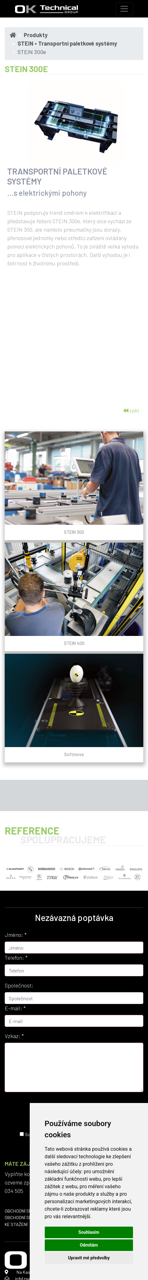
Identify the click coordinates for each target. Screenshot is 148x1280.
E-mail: (15, 1008)
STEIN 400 (74, 643)
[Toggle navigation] (124, 8)
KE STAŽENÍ (16, 1224)
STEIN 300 (74, 532)
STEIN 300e (32, 51)
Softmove (74, 754)
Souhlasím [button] (89, 1232)
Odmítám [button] (89, 1245)
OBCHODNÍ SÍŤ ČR (22, 1211)
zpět (131, 410)
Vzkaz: (14, 1035)
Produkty (36, 35)
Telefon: (16, 957)
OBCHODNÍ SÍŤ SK (22, 1217)
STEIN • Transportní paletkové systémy (67, 43)
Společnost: (19, 985)
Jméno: (16, 934)
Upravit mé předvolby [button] (89, 1257)
